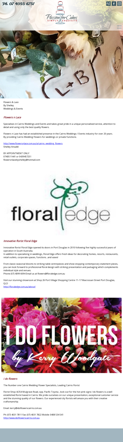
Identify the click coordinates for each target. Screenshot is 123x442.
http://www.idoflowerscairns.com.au (21, 417)
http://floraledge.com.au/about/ (19, 286)
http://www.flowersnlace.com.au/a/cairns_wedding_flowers (33, 143)
